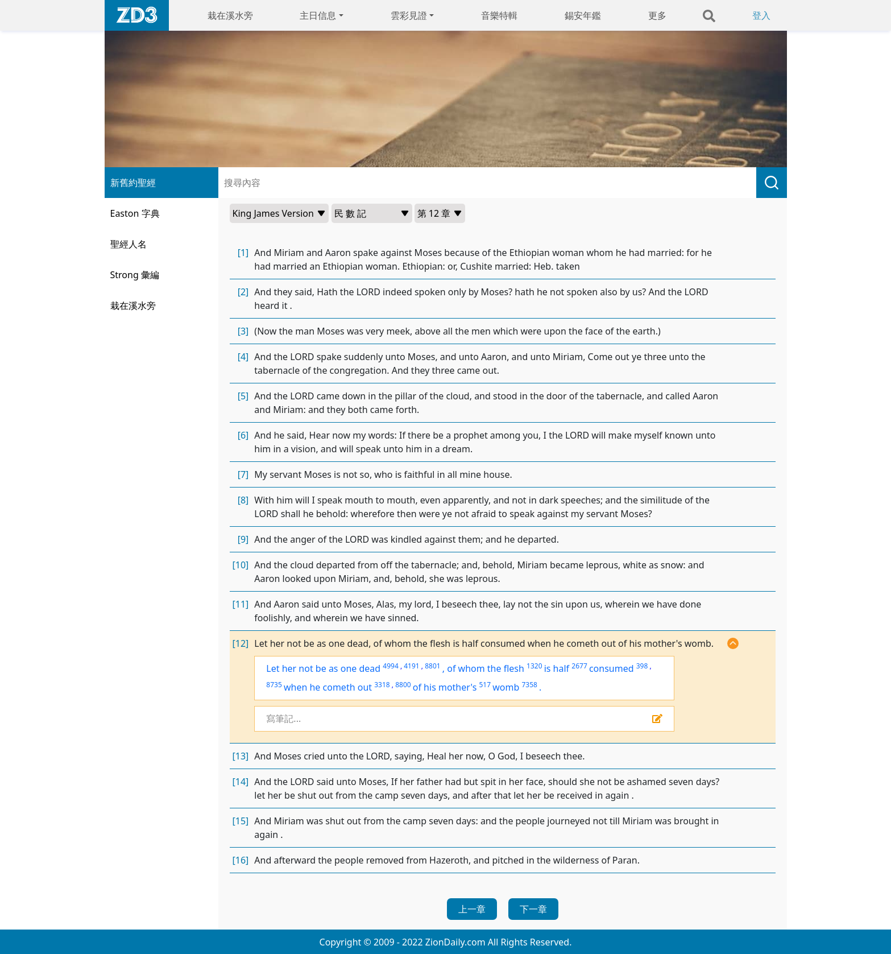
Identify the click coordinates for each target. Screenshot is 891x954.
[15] (241, 821)
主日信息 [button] (318, 15)
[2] (243, 292)
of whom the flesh (485, 668)
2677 (579, 666)
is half (556, 668)
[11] (241, 604)
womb (505, 687)
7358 (529, 684)
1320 (534, 666)
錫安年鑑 (583, 15)
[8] (243, 500)
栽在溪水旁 (230, 15)
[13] (241, 756)
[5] (243, 396)
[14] (241, 781)
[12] (241, 643)
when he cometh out (328, 687)
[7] (243, 474)
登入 (761, 15)
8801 (432, 666)
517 (485, 684)
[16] (241, 860)
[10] (241, 565)
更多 (657, 15)
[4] (243, 356)
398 (642, 666)
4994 (390, 666)
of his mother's (445, 687)
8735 (273, 684)
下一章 (533, 909)
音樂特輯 (499, 15)
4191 (411, 666)
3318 (381, 684)
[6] (243, 435)
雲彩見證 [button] (409, 15)
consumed (611, 668)
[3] (243, 331)
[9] (243, 539)
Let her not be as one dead (323, 668)
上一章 (472, 909)
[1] (243, 252)
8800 (403, 684)
